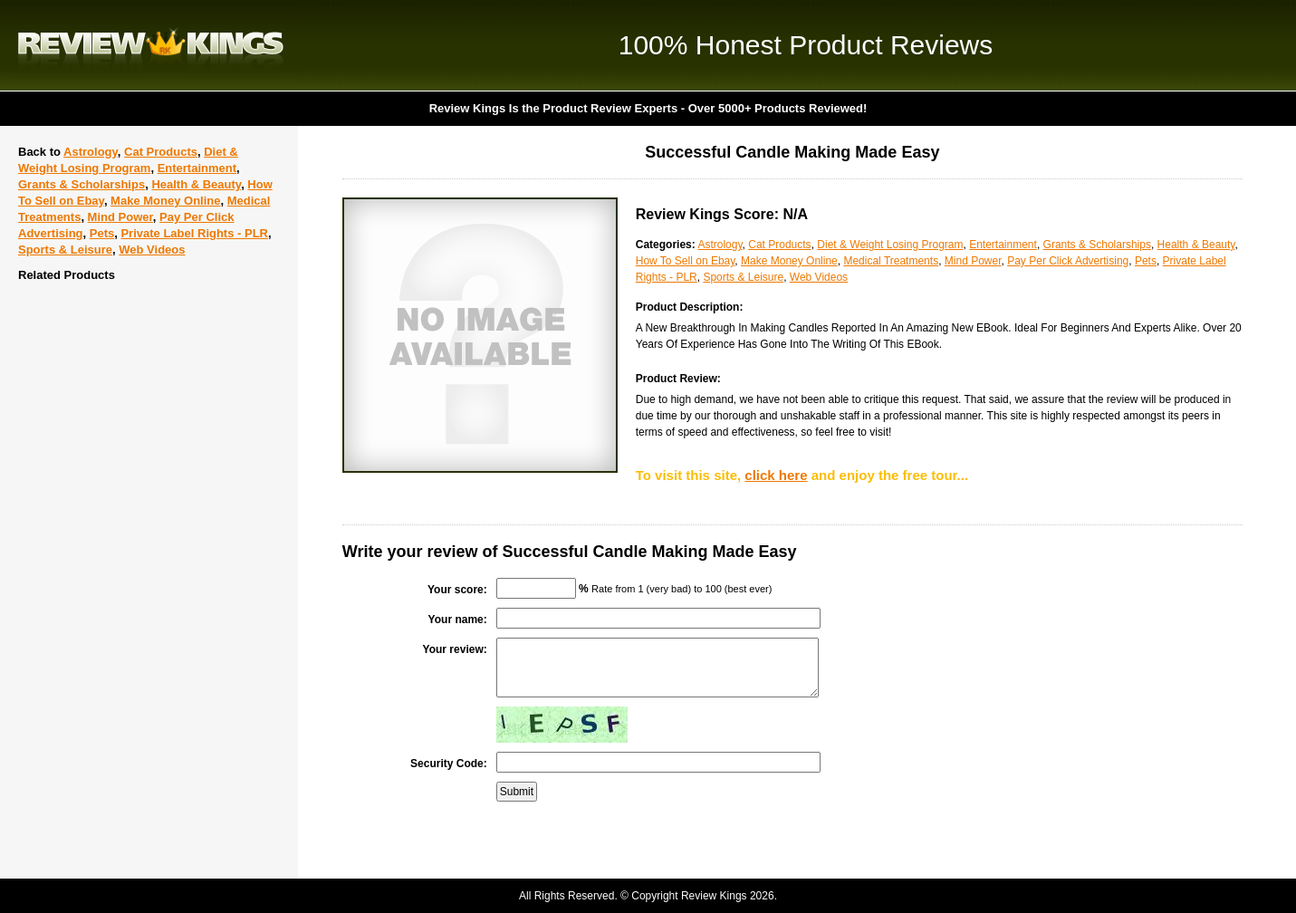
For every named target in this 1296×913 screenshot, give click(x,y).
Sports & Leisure (65, 249)
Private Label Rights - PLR (194, 233)
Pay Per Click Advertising (1067, 261)
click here (775, 475)
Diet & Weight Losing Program (890, 244)
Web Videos (152, 249)
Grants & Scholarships (81, 184)
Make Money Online (165, 200)
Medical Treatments (890, 261)
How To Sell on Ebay (685, 261)
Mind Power (120, 217)
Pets (102, 233)
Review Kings (151, 45)
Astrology (90, 152)
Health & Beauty (196, 184)
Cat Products (160, 152)
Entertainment (197, 168)
